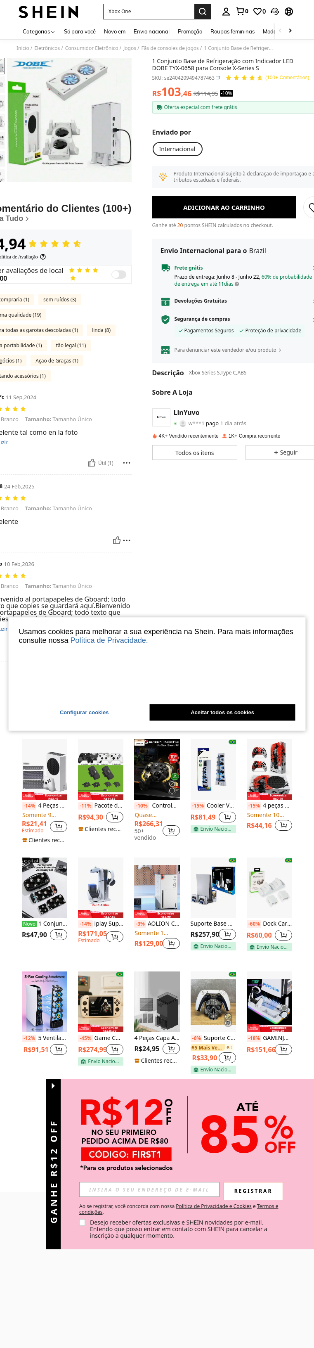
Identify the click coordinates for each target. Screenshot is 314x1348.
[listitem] (45, 832)
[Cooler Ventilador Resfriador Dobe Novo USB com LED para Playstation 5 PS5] (213, 810)
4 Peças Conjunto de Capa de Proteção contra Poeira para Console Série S (44, 846)
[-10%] (141, 847)
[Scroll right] (290, 31)
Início (23, 48)
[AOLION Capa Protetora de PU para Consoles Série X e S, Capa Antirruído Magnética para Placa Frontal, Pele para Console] (156, 928)
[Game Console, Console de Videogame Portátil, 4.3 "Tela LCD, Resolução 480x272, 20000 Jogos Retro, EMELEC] (100, 1043)
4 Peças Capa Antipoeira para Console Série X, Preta (156, 1079)
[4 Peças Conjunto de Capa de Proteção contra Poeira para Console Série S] (44, 810)
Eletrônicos (47, 48)
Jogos (129, 48)
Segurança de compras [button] (202, 319)
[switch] (118, 315)
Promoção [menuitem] (190, 31)
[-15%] (198, 847)
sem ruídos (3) (59, 340)
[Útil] (92, 504)
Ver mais (157, 1133)
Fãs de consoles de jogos (169, 48)
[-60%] (254, 965)
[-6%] (197, 1079)
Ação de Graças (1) (56, 401)
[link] (241, 11)
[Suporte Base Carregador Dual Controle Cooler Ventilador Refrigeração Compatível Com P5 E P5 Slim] (213, 928)
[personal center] (226, 12)
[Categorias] (39, 31)
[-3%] (140, 965)
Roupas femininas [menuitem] (232, 31)
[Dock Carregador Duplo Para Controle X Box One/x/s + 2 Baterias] (269, 928)
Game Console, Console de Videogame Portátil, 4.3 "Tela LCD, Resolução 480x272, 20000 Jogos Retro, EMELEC (100, 1079)
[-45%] (85, 1079)
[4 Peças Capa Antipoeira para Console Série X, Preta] (156, 1043)
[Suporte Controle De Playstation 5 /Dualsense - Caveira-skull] (213, 1043)
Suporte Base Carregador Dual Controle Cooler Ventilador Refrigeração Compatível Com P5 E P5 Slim (213, 965)
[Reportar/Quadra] (127, 504)
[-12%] (29, 1079)
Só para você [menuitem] (80, 31)
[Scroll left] (280, 31)
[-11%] (85, 847)
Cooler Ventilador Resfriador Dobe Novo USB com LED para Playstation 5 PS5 (213, 846)
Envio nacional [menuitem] (152, 31)
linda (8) (101, 370)
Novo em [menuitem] (114, 31)
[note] (44, 837)
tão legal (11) (71, 386)
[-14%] (29, 847)
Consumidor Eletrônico (91, 48)
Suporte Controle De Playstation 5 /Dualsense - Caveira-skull (213, 1079)
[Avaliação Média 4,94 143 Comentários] (267, 78)
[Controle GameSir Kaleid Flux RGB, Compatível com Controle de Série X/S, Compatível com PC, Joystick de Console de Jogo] (156, 810)
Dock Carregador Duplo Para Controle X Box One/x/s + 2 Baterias (269, 965)
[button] (148, 11)
